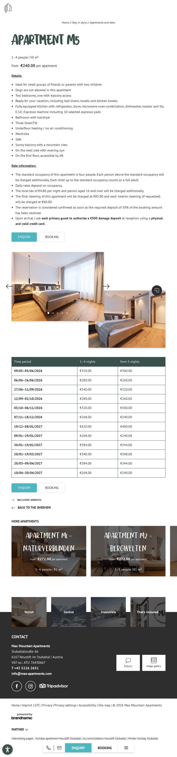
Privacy (47, 705)
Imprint (27, 705)
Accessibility (88, 705)
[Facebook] (17, 686)
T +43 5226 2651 (25, 668)
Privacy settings (65, 705)
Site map (104, 705)
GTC (38, 705)
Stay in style (79, 22)
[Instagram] (30, 686)
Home (66, 22)
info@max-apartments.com (32, 673)
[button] (48, 313)
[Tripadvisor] (53, 686)
